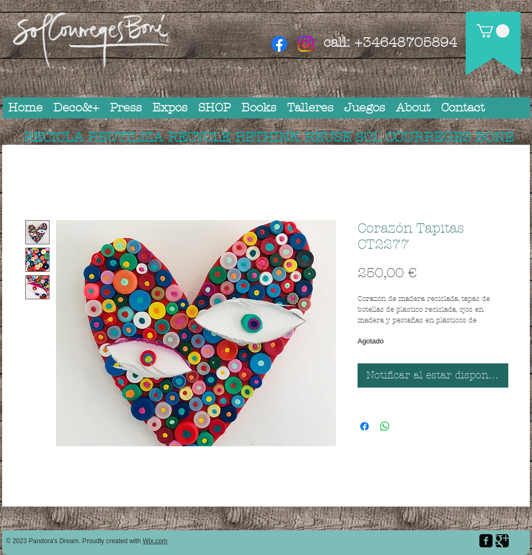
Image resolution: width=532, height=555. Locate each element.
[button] (493, 31)
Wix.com (155, 541)
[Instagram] (305, 43)
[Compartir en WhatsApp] (385, 426)
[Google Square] (502, 540)
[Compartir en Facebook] (364, 426)
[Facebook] (279, 43)
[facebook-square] (486, 540)
